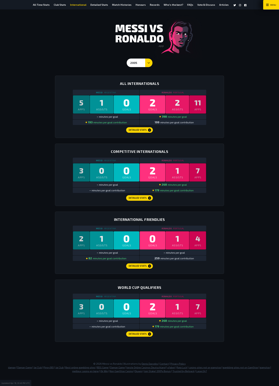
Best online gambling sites (80, 376)
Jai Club (38, 376)
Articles (232, 4)
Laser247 (201, 380)
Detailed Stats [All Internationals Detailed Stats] (140, 132)
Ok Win (104, 380)
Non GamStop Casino (121, 380)
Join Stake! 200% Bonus (157, 380)
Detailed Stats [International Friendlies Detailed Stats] (140, 272)
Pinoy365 (49, 376)
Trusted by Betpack (183, 380)
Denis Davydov (150, 373)
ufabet (171, 376)
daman (12, 376)
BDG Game (103, 376)
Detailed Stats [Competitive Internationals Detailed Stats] (140, 202)
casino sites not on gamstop (205, 376)
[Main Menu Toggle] (271, 5)
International (73, 4)
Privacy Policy (178, 373)
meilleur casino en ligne (85, 380)
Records (156, 4)
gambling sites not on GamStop (240, 376)
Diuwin (138, 380)
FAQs (195, 4)
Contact (164, 373)
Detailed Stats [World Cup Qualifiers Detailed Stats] (140, 343)
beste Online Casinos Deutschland (146, 376)
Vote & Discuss (213, 4)
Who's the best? (176, 4)
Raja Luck (182, 376)
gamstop (265, 376)
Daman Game (24, 376)
